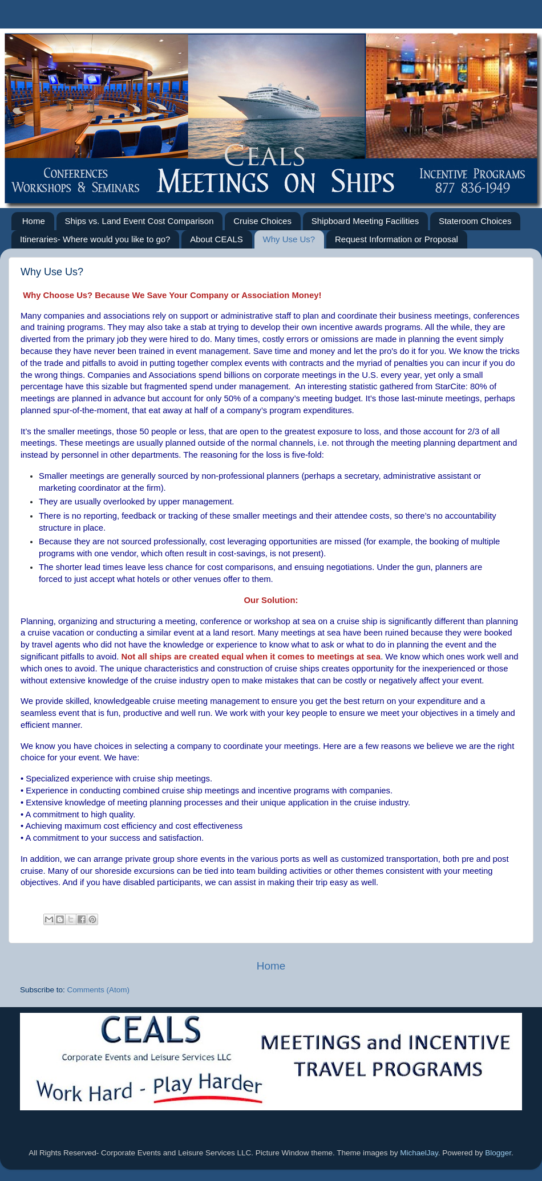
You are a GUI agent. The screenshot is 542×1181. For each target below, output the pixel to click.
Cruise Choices (262, 221)
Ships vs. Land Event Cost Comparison (139, 221)
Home (33, 221)
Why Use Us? (289, 239)
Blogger (498, 1153)
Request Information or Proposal (396, 239)
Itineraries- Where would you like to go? (95, 239)
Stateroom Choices (475, 221)
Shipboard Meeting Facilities (365, 221)
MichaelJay (419, 1153)
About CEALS (216, 239)
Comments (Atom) (98, 989)
